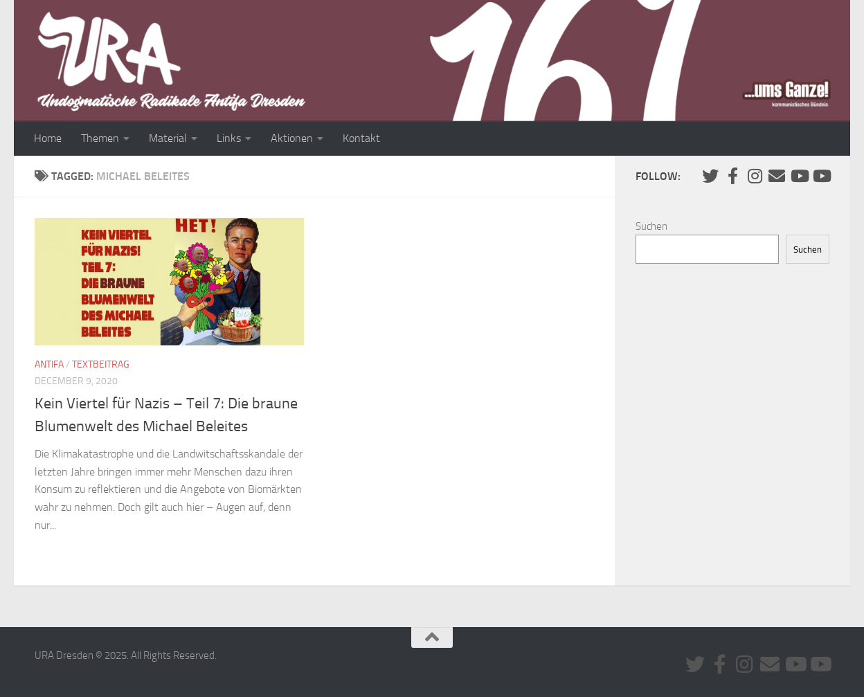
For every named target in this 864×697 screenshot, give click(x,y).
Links (229, 138)
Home (48, 138)
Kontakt (361, 138)
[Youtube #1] (799, 176)
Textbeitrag (100, 364)
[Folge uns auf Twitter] (710, 176)
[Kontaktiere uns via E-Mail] (776, 176)
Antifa (49, 364)
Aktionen (292, 138)
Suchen (651, 226)
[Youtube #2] (821, 176)
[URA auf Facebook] (732, 176)
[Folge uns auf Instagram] (754, 176)
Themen (100, 138)
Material (168, 138)
